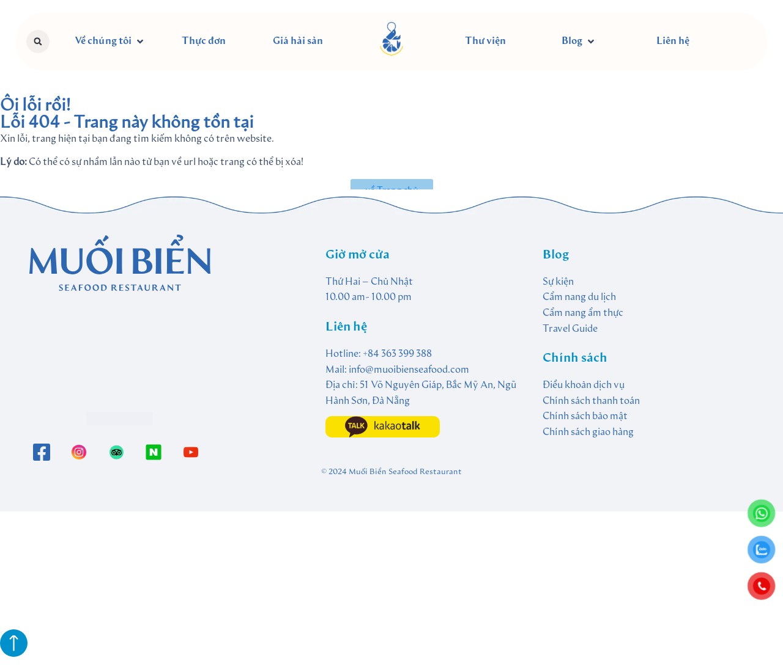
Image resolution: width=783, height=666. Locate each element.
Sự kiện (558, 282)
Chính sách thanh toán (591, 401)
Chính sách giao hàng (588, 432)
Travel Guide (570, 329)
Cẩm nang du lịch (579, 297)
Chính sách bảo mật (585, 417)
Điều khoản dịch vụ (584, 385)
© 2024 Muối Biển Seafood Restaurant (391, 472)
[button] (38, 41)
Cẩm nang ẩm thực (583, 313)
